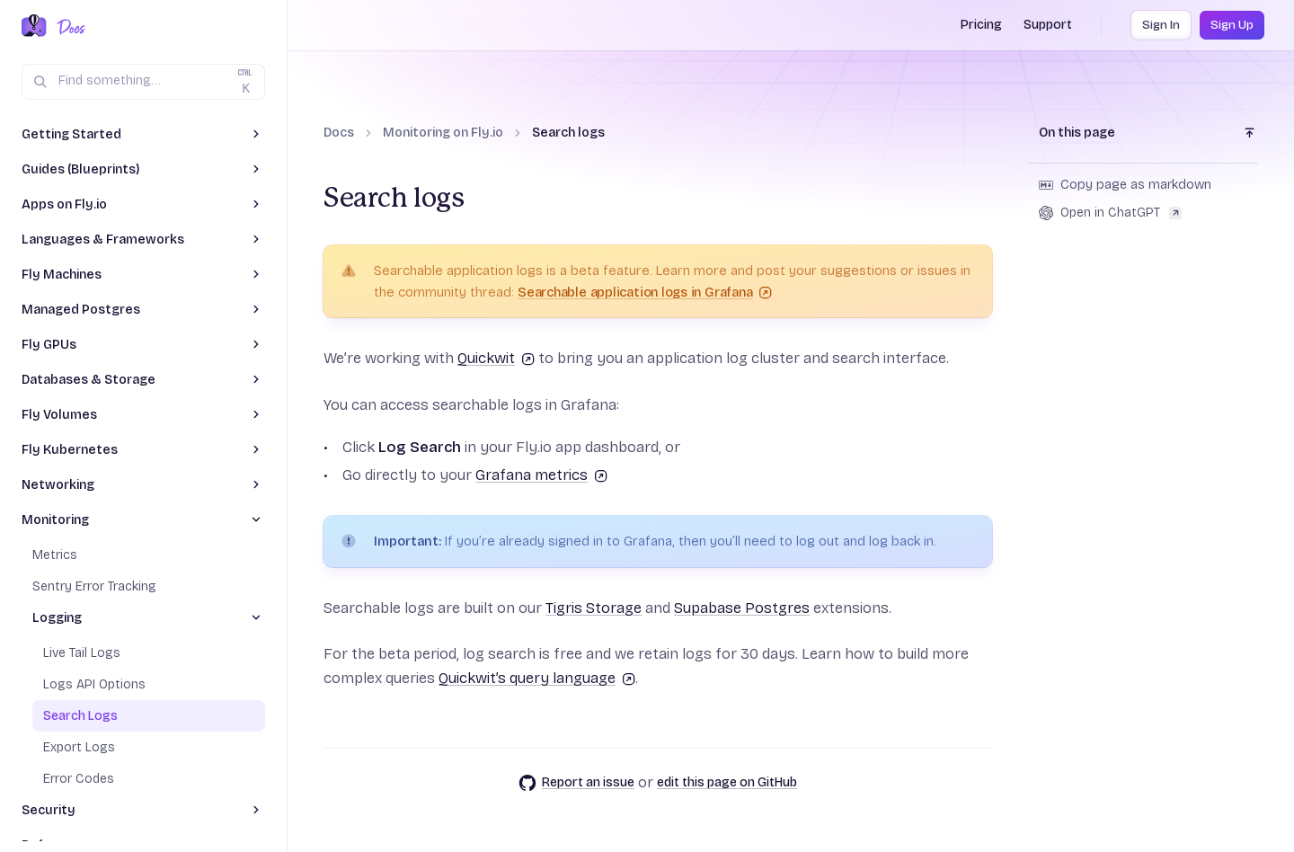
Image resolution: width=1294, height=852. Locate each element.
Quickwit (496, 358)
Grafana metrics (541, 475)
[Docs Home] (67, 27)
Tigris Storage (593, 608)
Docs (339, 132)
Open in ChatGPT (1110, 212)
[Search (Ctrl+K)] (143, 82)
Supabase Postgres (742, 608)
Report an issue (576, 783)
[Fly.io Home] (34, 27)
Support (1048, 24)
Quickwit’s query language (537, 678)
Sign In (1161, 25)
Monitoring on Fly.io (443, 132)
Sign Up (1232, 25)
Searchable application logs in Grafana (645, 292)
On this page (1077, 132)
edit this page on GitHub (727, 782)
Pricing (981, 24)
